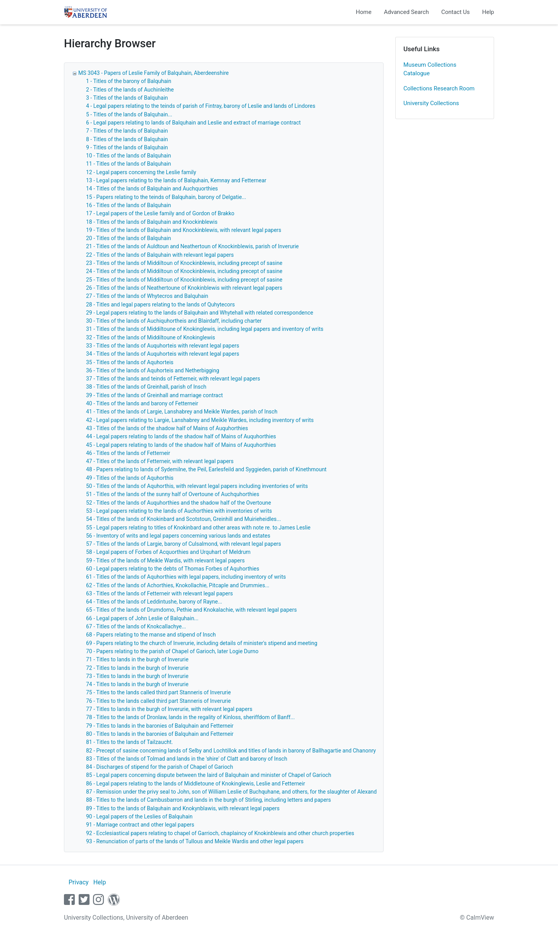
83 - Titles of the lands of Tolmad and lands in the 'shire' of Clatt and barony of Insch (186, 759)
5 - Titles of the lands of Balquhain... (129, 114)
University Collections (431, 103)
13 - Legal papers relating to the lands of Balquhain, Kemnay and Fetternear (176, 180)
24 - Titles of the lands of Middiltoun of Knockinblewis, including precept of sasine (184, 271)
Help (488, 12)
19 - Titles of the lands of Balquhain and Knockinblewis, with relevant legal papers (183, 230)
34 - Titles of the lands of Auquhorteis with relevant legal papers (162, 354)
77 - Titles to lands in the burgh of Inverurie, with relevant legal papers (169, 709)
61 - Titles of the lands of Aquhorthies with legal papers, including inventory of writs (186, 577)
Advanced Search (406, 12)
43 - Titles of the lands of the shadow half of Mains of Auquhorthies (167, 428)
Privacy (79, 882)
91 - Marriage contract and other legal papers (140, 825)
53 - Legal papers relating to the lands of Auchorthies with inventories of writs (179, 511)
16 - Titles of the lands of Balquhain (128, 205)
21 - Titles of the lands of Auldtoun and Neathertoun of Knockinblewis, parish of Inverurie (192, 246)
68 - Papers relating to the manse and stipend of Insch (151, 634)
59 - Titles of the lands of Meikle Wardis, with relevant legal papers (165, 560)
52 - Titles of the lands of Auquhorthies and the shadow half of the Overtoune (178, 503)
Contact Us (455, 12)
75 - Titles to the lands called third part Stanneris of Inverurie (158, 692)
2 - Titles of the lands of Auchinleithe (130, 89)
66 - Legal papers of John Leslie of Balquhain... (142, 618)
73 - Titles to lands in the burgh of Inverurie (137, 676)
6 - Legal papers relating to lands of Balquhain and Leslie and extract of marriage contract (193, 122)
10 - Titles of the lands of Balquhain (128, 155)
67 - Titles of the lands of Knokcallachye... (136, 626)
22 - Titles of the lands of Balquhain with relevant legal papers (160, 255)
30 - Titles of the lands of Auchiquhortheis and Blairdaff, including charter (174, 321)
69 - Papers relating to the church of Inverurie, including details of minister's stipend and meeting (201, 643)
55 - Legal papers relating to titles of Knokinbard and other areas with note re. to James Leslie (198, 527)
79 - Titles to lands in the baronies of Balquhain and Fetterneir (160, 726)
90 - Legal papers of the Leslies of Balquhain (139, 816)
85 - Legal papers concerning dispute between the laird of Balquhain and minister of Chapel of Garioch (208, 775)
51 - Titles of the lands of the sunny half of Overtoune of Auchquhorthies (172, 494)
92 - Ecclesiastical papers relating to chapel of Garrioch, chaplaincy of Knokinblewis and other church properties (220, 833)
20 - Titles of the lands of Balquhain (128, 238)
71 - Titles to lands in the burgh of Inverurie (137, 659)
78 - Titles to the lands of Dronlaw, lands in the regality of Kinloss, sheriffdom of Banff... (190, 717)
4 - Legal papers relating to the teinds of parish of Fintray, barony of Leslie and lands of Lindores (200, 106)
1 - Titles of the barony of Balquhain (128, 81)
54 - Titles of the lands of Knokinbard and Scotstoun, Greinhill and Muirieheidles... (183, 519)
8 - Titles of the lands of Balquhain (127, 139)
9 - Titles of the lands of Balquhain (127, 147)
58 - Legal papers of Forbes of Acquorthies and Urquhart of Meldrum (168, 552)
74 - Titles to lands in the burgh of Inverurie (137, 684)
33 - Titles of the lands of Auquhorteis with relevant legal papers (162, 345)
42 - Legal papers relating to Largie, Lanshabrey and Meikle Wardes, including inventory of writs (200, 420)
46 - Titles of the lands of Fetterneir (128, 453)
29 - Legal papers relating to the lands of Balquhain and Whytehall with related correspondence (199, 313)
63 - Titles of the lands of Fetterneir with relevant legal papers (159, 593)
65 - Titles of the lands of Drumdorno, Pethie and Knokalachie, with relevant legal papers (191, 610)
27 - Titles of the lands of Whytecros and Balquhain (147, 296)
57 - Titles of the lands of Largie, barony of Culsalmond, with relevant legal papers (183, 544)
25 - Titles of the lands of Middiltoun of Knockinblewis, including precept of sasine (184, 280)
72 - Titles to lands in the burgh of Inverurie (137, 668)
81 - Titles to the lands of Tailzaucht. (129, 742)
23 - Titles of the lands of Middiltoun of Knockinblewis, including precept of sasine (184, 263)
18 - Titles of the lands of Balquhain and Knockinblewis (151, 222)
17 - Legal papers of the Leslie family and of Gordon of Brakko (160, 213)
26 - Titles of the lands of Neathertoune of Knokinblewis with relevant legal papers (184, 288)
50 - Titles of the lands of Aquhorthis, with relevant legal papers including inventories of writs (197, 486)
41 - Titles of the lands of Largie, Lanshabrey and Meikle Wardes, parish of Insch (181, 411)
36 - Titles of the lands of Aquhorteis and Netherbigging (152, 370)
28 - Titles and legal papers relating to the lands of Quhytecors (160, 304)
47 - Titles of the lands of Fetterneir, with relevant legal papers (160, 461)
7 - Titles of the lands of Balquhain (127, 131)
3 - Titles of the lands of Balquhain (127, 98)
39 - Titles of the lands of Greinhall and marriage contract (154, 395)
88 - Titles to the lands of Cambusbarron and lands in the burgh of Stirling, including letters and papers (208, 800)
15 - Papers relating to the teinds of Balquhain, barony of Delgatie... (166, 197)
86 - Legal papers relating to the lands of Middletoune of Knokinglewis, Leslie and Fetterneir (195, 783)
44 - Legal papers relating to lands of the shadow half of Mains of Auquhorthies (181, 436)
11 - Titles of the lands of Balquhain (128, 164)
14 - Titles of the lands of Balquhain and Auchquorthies (152, 188)
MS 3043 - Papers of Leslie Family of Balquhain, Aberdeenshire (153, 73)
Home (363, 12)
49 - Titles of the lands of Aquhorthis (130, 478)
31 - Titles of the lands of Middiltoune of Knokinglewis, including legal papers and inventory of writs (205, 329)
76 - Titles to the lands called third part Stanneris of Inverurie (158, 701)
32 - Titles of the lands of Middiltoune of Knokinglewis (150, 337)
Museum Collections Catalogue (429, 69)
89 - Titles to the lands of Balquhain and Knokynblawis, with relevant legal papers (182, 808)
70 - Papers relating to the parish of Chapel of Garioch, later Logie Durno (172, 651)
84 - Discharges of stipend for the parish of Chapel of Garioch (159, 767)
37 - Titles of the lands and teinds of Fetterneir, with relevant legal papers (173, 378)
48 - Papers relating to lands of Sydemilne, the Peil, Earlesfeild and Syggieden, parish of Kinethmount (206, 469)
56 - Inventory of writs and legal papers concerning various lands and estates (178, 536)
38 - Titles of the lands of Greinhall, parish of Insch (146, 387)
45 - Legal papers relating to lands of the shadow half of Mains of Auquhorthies (181, 445)
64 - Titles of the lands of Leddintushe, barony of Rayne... (154, 602)
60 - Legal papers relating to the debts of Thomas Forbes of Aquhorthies (172, 569)
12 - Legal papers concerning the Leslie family (141, 172)
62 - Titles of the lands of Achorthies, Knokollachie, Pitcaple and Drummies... (177, 585)
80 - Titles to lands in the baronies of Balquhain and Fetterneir (160, 734)
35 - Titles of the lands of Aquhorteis (130, 362)
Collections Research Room (439, 88)
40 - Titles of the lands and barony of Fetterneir (142, 403)
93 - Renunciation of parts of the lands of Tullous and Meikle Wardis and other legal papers (194, 841)
